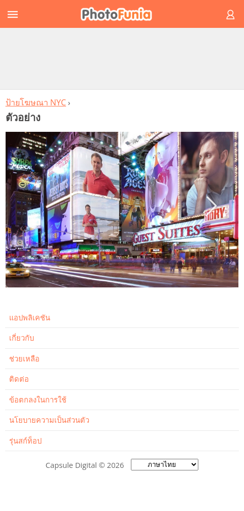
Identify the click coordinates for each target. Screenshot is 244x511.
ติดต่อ (19, 379)
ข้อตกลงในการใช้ (37, 399)
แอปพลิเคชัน (29, 317)
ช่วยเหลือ (24, 358)
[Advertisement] (122, 58)
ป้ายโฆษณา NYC (36, 102)
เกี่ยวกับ (21, 338)
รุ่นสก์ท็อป (25, 440)
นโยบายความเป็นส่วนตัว (49, 420)
